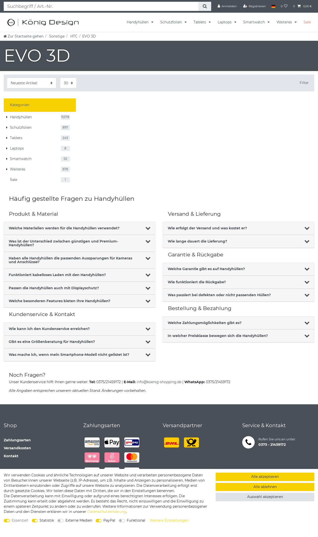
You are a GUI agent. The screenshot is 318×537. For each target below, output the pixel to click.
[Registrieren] (254, 6)
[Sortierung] (31, 83)
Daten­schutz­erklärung (106, 511)
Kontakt (11, 456)
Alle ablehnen (265, 487)
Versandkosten (17, 448)
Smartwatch (254, 22)
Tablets (200, 22)
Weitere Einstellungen (169, 520)
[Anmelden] (227, 6)
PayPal (109, 520)
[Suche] (204, 6)
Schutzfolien (171, 22)
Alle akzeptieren (265, 476)
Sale (307, 22)
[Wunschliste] (284, 6)
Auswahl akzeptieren (265, 497)
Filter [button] (304, 83)
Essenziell (20, 520)
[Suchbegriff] (101, 6)
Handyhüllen (138, 22)
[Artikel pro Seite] (68, 83)
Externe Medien (78, 520)
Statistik (47, 520)
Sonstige (56, 36)
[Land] (273, 6)
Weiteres (285, 22)
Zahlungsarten (17, 440)
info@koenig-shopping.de (159, 382)
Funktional (136, 520)
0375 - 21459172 (272, 444)
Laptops (225, 22)
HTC (73, 36)
